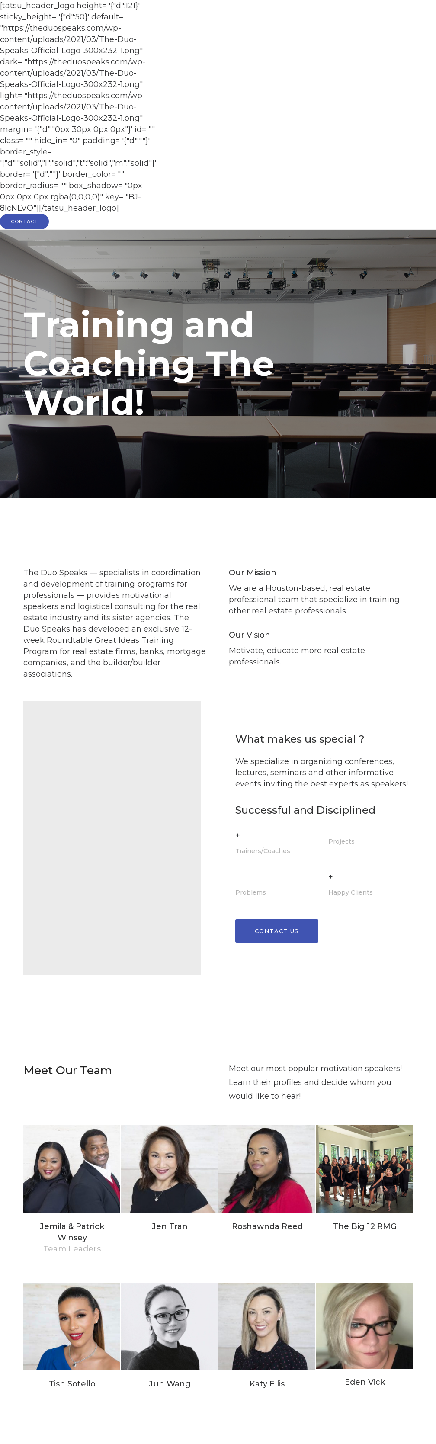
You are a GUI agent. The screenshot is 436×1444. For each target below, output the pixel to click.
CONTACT (24, 221)
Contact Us (277, 930)
